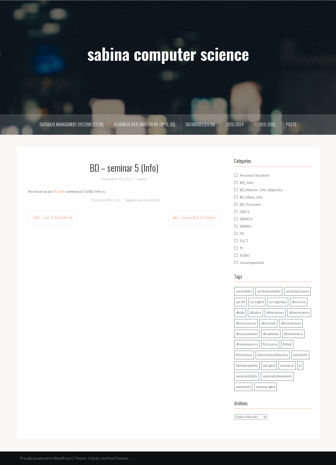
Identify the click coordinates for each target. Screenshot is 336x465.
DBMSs (246, 226)
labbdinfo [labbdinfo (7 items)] (300, 355)
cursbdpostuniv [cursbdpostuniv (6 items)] (297, 291)
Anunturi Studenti (254, 175)
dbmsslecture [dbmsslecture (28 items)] (291, 323)
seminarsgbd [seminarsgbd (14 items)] (265, 387)
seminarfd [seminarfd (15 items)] (243, 387)
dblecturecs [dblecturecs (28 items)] (275, 312)
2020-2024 (234, 124)
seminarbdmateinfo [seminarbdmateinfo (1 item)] (277, 376)
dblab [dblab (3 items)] (240, 312)
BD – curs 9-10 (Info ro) (54, 217)
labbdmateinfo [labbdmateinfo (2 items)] (247, 365)
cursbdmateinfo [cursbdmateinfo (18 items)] (269, 291)
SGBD (245, 255)
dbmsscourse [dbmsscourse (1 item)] (246, 323)
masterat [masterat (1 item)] (287, 365)
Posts (291, 124)
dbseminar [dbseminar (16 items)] (271, 334)
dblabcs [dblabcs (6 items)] (255, 312)
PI (241, 248)
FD (242, 233)
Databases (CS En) (200, 124)
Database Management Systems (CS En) (71, 124)
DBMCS (246, 219)
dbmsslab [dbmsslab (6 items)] (268, 323)
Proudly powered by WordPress (46, 458)
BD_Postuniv (250, 204)
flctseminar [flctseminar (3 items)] (244, 355)
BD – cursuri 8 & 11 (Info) (193, 217)
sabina (142, 179)
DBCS (244, 211)
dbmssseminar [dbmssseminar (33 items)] (247, 334)
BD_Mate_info (251, 197)
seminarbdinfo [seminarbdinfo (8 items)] (247, 376)
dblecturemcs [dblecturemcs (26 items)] (299, 312)
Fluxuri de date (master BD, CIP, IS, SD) (144, 124)
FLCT (244, 240)
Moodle (59, 191)
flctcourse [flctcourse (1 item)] (270, 344)
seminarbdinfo (148, 200)
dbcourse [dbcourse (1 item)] (299, 302)
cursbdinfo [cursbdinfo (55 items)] (244, 291)
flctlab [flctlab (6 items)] (287, 344)
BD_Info (113, 200)
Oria (91, 458)
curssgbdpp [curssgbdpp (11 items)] (278, 302)
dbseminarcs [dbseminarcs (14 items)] (293, 334)
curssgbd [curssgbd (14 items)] (257, 302)
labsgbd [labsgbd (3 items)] (269, 365)
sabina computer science (168, 53)
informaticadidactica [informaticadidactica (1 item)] (272, 355)
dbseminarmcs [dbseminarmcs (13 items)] (247, 344)
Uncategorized (252, 262)
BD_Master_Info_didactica (261, 190)
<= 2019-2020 (264, 124)
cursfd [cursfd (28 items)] (240, 302)
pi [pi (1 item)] (300, 365)
